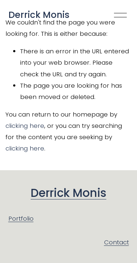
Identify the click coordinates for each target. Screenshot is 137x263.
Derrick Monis (38, 14)
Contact (116, 242)
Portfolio (21, 218)
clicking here (24, 125)
